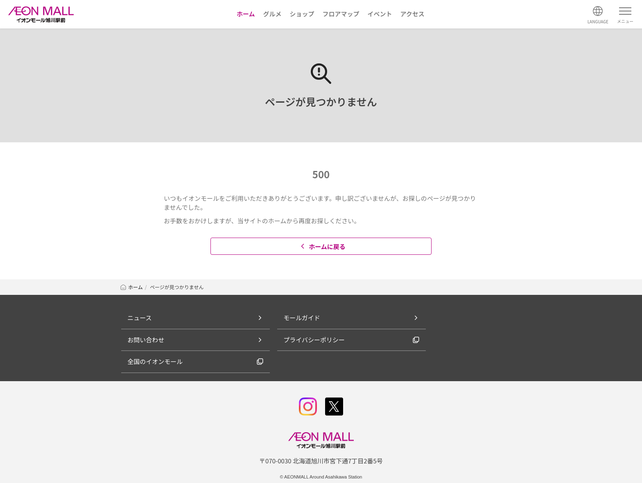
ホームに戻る (322, 246)
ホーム (131, 286)
